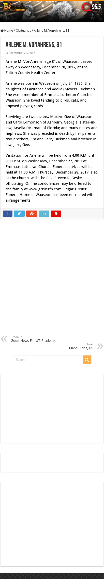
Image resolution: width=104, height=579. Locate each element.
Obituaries (23, 30)
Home (7, 30)
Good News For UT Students (37, 339)
